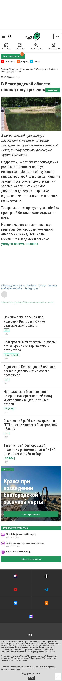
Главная (6, 46)
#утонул (42, 285)
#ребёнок (31, 285)
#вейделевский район (11, 288)
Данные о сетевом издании (12, 667)
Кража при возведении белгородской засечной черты (23, 491)
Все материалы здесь (31, 514)
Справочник (36, 46)
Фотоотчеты (54, 46)
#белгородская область (13, 285)
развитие (36, 674)
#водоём (52, 285)
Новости (20, 46)
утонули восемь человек (19, 244)
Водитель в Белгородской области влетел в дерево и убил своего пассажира (29, 371)
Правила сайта (14, 669)
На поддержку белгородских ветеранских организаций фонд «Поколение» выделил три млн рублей (28, 398)
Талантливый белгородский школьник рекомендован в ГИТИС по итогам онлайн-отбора (30, 449)
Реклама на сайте (31, 667)
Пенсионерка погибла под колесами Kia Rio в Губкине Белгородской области (24, 321)
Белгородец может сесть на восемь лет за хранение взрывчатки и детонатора (30, 346)
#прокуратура (31, 288)
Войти (57, 36)
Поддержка (26, 674)
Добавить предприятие (31, 559)
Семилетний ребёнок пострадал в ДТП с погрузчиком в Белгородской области (31, 425)
